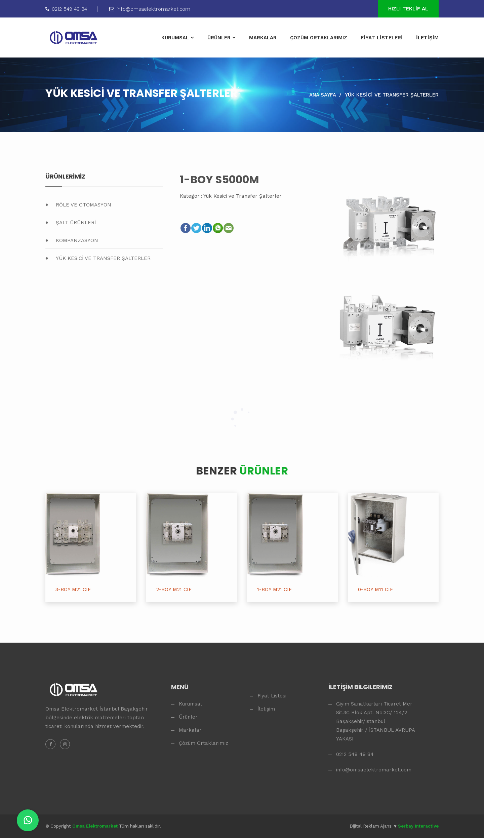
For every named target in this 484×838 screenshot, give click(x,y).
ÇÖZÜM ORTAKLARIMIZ (318, 38)
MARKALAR (263, 38)
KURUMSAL (175, 38)
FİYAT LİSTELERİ (382, 38)
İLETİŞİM (427, 38)
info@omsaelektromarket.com (149, 9)
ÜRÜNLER (219, 38)
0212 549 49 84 (66, 9)
